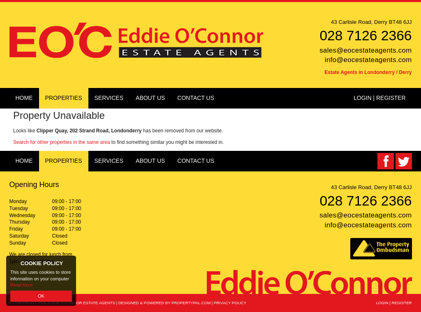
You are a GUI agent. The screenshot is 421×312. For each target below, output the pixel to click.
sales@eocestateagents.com (365, 50)
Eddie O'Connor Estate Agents (81, 302)
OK (41, 296)
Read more (21, 284)
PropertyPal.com (190, 302)
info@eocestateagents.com (368, 60)
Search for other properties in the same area (61, 142)
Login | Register (380, 98)
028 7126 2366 (365, 35)
